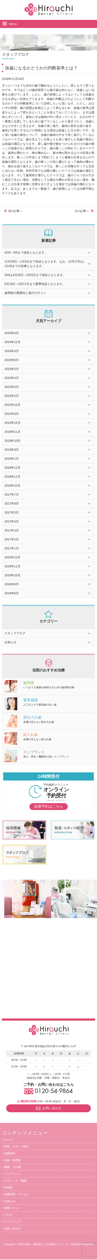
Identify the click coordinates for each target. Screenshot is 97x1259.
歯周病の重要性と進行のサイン (25, 293)
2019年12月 (12, 422)
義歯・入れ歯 (12, 1167)
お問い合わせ (12, 1228)
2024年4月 (11, 351)
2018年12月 (12, 467)
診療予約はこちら (48, 806)
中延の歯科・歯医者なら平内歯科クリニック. (43, 1244)
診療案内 (9, 1153)
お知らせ (10, 642)
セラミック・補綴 (15, 1180)
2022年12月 (12, 404)
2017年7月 (11, 494)
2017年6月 (11, 503)
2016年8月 (11, 593)
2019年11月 (12, 431)
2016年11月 (12, 566)
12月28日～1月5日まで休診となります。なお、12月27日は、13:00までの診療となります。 (45, 264)
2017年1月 (11, 548)
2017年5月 (11, 512)
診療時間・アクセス (16, 1194)
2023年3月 (11, 387)
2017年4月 (11, 521)
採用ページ (11, 1208)
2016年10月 (12, 575)
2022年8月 (11, 413)
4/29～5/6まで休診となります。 (25, 252)
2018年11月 (12, 476)
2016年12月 (12, 557)
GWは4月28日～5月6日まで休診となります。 (35, 275)
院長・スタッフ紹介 (16, 1146)
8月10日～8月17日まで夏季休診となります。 (34, 284)
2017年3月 (11, 530)
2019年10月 (12, 440)
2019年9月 (11, 449)
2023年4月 (11, 378)
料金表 (8, 1187)
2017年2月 (11, 539)
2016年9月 (11, 584)
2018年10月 (12, 485)
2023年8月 (11, 360)
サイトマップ (12, 1221)
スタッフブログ (14, 633)
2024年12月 (12, 342)
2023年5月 (11, 369)
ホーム (8, 1139)
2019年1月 (11, 458)
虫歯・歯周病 (12, 1160)
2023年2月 (11, 396)
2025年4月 (11, 333)
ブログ (8, 1214)
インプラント (12, 1173)
